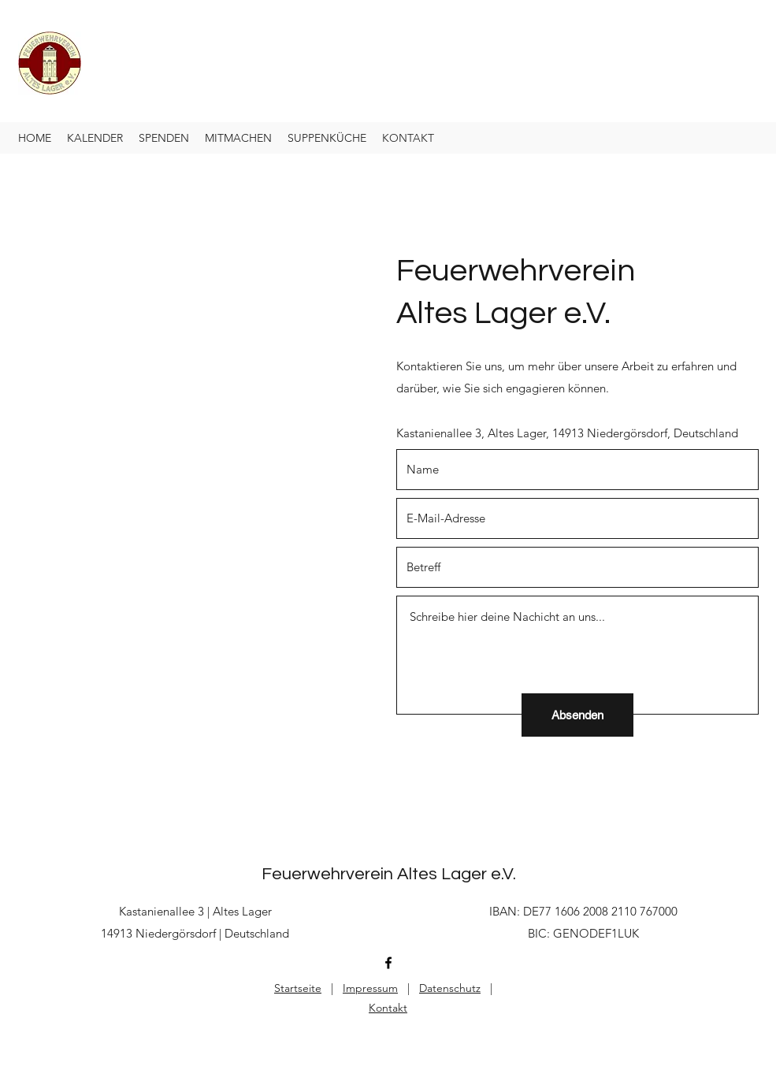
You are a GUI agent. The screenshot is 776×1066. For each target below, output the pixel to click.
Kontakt (388, 1008)
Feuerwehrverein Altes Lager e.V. (389, 874)
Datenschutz (450, 988)
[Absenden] (577, 715)
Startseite (297, 988)
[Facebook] (388, 963)
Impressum (370, 988)
